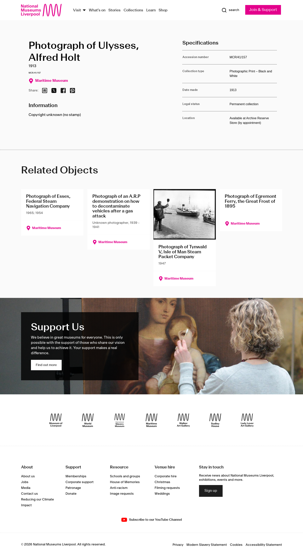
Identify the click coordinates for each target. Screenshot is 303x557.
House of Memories (125, 482)
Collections (133, 10)
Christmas (162, 482)
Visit (77, 10)
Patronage (73, 488)
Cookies (236, 545)
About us (28, 476)
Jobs (24, 482)
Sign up (210, 491)
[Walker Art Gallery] (183, 420)
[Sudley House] (215, 420)
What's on (97, 10)
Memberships (76, 476)
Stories (114, 10)
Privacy (178, 545)
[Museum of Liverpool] (55, 420)
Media (25, 488)
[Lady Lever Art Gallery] (247, 420)
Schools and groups (125, 476)
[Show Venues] (84, 10)
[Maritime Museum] (151, 420)
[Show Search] (230, 10)
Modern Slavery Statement (206, 545)
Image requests (122, 493)
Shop (163, 10)
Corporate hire (166, 476)
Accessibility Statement (264, 545)
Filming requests (167, 488)
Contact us (29, 493)
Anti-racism (119, 488)
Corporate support (80, 482)
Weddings (162, 493)
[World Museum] (87, 420)
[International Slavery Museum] (119, 420)
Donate (71, 493)
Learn (151, 10)
